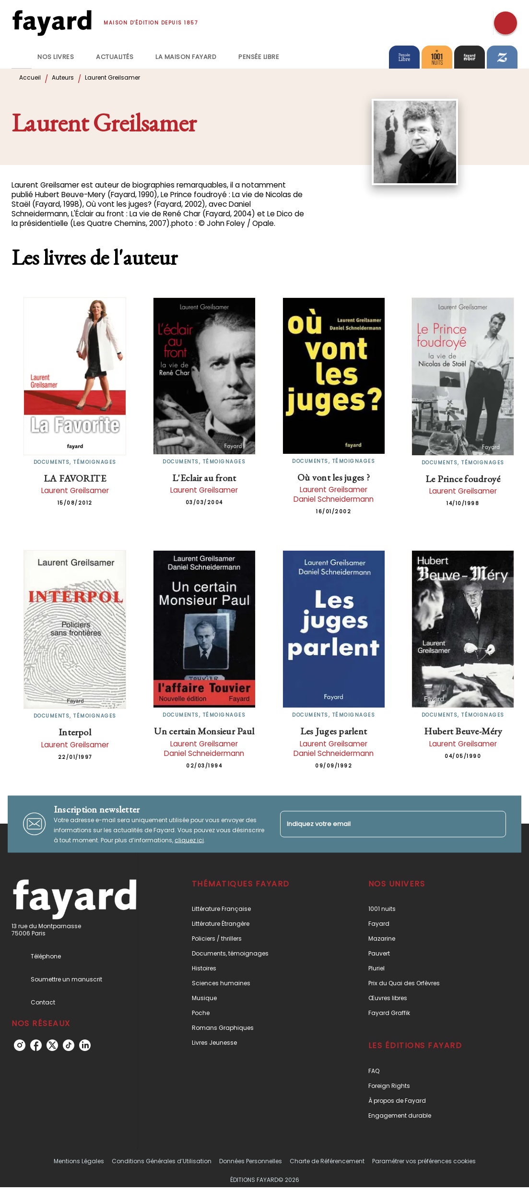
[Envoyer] (494, 824)
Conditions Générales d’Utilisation (162, 1161)
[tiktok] (68, 1045)
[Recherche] (505, 23)
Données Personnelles (250, 1161)
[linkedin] (85, 1045)
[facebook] (36, 1045)
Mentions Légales (79, 1161)
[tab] (22, 57)
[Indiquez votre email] (381, 824)
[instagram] (20, 1045)
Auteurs (63, 77)
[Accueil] (52, 23)
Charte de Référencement (327, 1161)
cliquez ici (189, 840)
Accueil (30, 77)
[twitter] (52, 1045)
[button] (255, 908)
